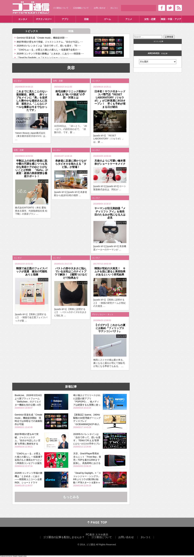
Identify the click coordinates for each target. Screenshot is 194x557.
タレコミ (114, 8)
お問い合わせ (99, 8)
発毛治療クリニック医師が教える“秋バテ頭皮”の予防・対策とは (70, 94)
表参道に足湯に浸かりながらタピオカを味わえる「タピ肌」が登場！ (70, 163)
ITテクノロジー (44, 19)
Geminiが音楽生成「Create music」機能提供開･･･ (42, 37)
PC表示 (90, 534)
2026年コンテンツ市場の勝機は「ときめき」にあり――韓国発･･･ (50, 53)
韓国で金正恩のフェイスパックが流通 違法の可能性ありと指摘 (31, 271)
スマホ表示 (101, 534)
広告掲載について (81, 8)
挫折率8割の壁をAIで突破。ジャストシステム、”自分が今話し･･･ (50, 41)
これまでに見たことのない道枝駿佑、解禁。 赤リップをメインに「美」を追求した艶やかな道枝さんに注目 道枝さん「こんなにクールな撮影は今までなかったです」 (31, 100)
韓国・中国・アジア (171, 19)
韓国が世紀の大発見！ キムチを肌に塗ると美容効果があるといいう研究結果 (109, 271)
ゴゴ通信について (60, 8)
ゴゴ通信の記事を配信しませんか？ (64, 537)
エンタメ (22, 19)
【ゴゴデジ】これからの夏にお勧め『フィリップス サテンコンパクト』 (110, 328)
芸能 (86, 19)
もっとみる (71, 497)
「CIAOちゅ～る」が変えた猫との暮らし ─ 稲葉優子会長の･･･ (49, 49)
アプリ (65, 19)
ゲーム (107, 19)
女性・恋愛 (150, 19)
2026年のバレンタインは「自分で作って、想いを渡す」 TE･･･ (49, 45)
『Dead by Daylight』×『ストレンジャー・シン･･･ (42, 57)
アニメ (128, 19)
